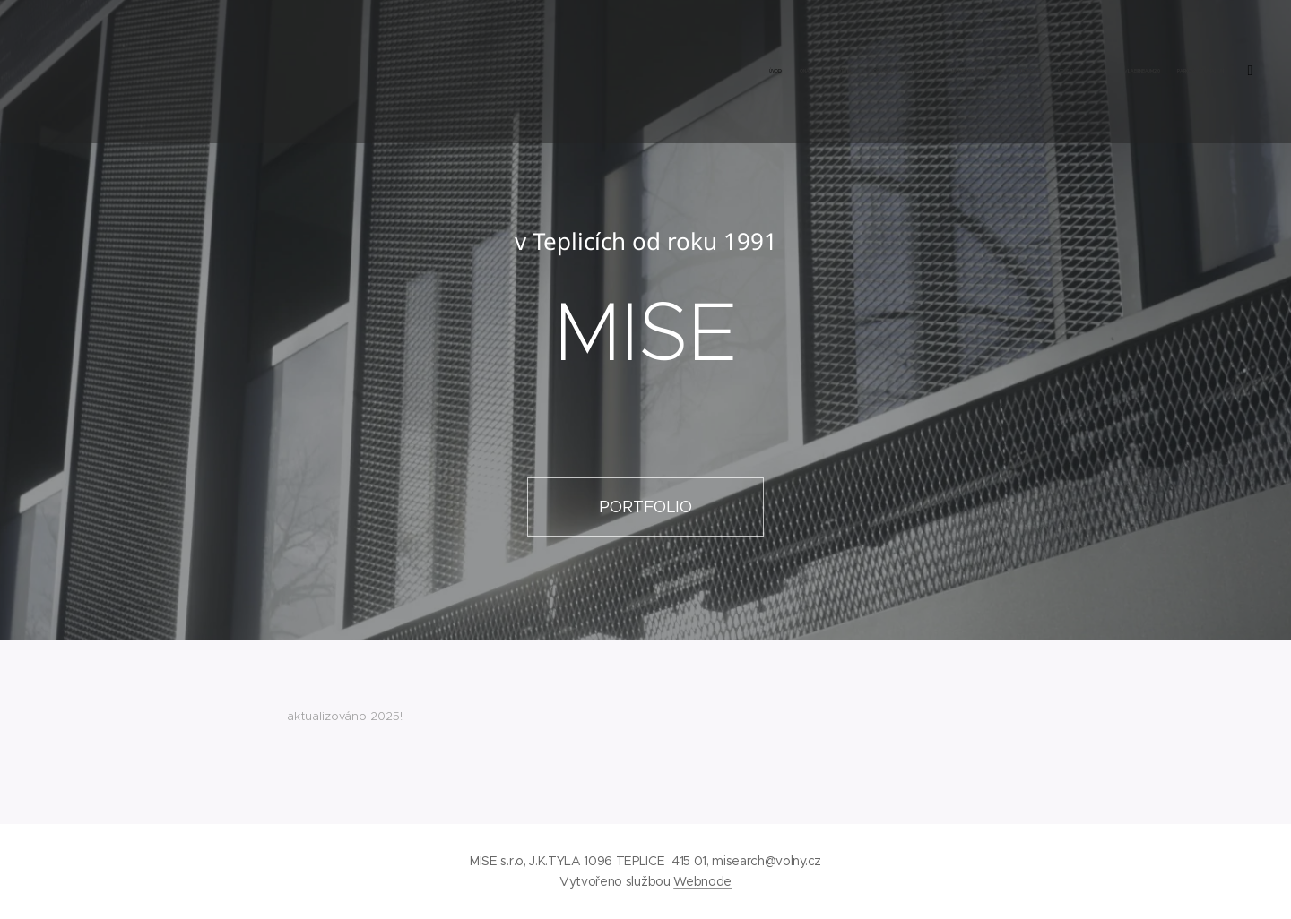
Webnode (702, 881)
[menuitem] (1042, 71)
